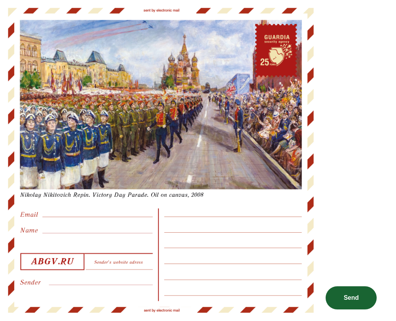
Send (351, 297)
